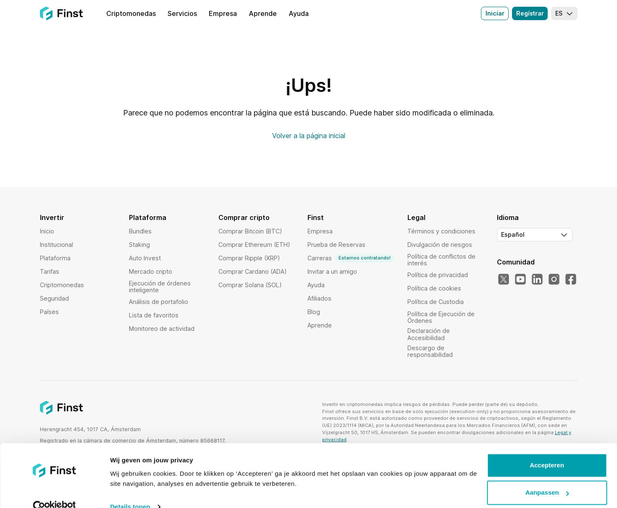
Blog (313, 311)
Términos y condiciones (441, 231)
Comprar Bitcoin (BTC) (250, 231)
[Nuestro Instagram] (554, 279)
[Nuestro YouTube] (520, 279)
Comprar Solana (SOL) (250, 284)
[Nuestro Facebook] (571, 279)
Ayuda (316, 284)
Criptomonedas (62, 284)
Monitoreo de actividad (161, 328)
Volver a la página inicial (308, 135)
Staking (139, 244)
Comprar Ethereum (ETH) (254, 244)
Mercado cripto (150, 271)
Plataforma (55, 258)
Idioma (508, 217)
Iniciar (495, 13)
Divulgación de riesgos (439, 244)
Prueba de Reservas (336, 244)
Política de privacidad (437, 274)
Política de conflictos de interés (441, 260)
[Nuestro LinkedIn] (537, 279)
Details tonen (130, 491)
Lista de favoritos (154, 315)
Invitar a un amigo (332, 271)
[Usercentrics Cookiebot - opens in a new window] (54, 491)
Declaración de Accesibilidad (428, 334)
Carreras (350, 258)
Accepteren (547, 449)
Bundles (140, 231)
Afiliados (319, 298)
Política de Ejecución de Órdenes (441, 317)
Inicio (47, 231)
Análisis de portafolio (158, 301)
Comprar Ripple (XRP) (249, 258)
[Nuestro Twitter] (503, 279)
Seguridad (54, 298)
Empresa (320, 231)
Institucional (56, 244)
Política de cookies (434, 288)
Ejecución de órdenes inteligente (160, 286)
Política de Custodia (435, 301)
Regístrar (530, 13)
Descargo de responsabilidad (430, 351)
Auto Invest (145, 258)
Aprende (319, 325)
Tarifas (49, 271)
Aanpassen (547, 477)
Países (49, 311)
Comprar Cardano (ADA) (252, 271)
